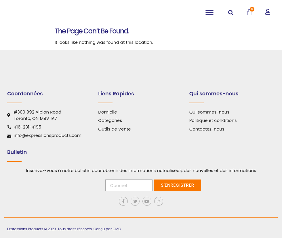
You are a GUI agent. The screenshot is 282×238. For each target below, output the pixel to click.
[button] (209, 12)
